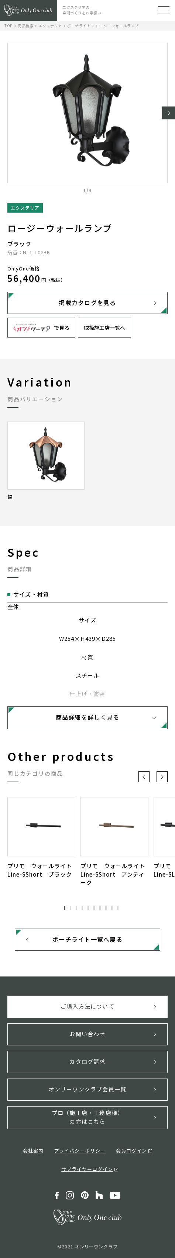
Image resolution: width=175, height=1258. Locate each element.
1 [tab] (64, 908)
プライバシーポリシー (80, 1150)
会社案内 (33, 1150)
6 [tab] (94, 908)
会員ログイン (131, 1150)
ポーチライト (78, 25)
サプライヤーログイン (87, 1169)
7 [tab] (100, 908)
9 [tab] (112, 908)
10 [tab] (118, 908)
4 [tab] (82, 908)
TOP (8, 25)
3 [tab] (76, 908)
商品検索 (25, 25)
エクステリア (50, 25)
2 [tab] (70, 908)
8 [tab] (106, 908)
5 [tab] (88, 908)
